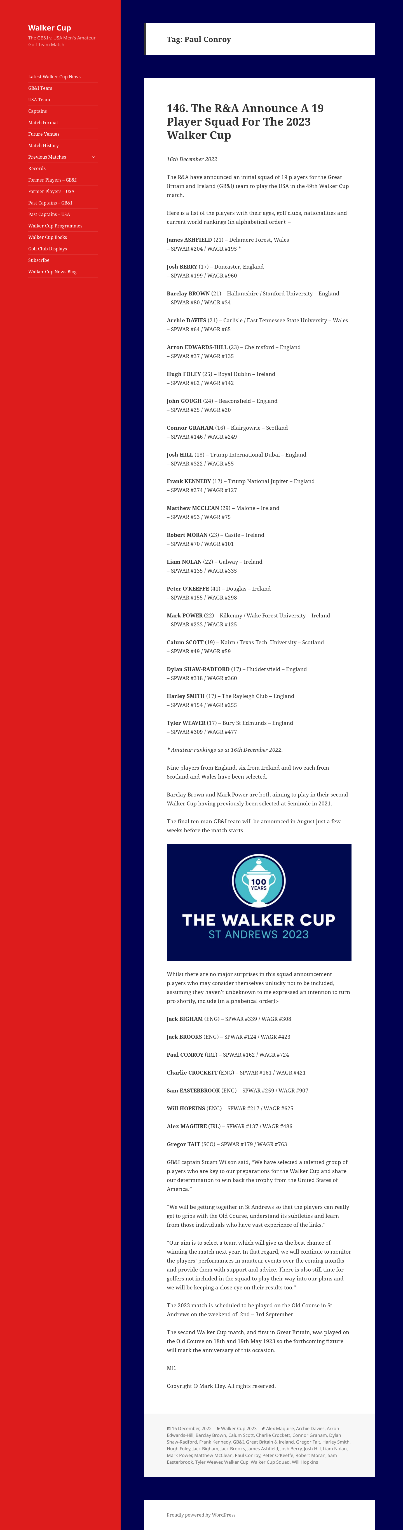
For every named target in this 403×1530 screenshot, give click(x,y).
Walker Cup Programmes (55, 226)
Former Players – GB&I (52, 180)
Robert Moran (310, 1455)
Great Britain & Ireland (270, 1442)
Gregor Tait (308, 1442)
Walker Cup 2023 (239, 1428)
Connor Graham (309, 1435)
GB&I (238, 1442)
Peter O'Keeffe (278, 1455)
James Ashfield (262, 1449)
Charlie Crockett (273, 1435)
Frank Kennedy (215, 1442)
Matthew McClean (213, 1455)
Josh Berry (291, 1449)
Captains (37, 111)
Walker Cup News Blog (52, 272)
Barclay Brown (211, 1435)
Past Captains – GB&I (50, 203)
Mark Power (179, 1455)
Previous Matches (47, 157)
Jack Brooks (233, 1449)
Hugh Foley (178, 1449)
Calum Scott (241, 1435)
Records (37, 168)
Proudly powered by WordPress (201, 1515)
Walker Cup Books (47, 237)
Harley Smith (336, 1442)
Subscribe (39, 260)
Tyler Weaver (208, 1462)
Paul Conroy (247, 1455)
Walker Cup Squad (270, 1462)
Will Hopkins (305, 1462)
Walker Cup (49, 27)
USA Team (39, 100)
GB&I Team (40, 88)
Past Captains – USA (49, 214)
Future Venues (43, 134)
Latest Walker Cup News (54, 77)
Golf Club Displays (47, 249)
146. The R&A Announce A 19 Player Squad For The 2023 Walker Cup (245, 121)
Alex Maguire (280, 1428)
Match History (43, 145)
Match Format (43, 122)
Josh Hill (312, 1449)
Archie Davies (310, 1428)
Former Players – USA (51, 191)
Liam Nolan (335, 1449)
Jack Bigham (205, 1449)
